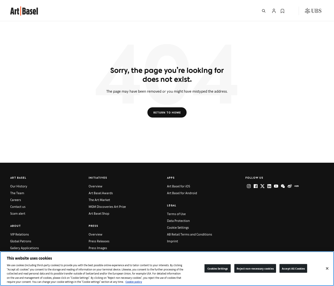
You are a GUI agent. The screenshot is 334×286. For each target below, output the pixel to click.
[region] (167, 268)
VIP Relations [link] (19, 234)
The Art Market (99, 200)
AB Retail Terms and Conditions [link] (189, 234)
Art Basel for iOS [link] (178, 186)
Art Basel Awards (101, 193)
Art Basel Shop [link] (99, 213)
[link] (24, 10)
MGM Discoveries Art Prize (107, 206)
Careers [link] (15, 200)
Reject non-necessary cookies (255, 268)
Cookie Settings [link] (178, 227)
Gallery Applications (24, 248)
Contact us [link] (18, 206)
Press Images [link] (98, 248)
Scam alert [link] (17, 213)
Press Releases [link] (99, 241)
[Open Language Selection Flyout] (291, 11)
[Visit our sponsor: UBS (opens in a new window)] (313, 11)
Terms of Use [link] (176, 214)
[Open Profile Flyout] (274, 11)
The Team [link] (17, 193)
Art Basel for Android (182, 193)
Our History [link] (18, 186)
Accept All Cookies (293, 268)
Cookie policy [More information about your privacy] (133, 281)
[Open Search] (263, 11)
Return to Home (167, 112)
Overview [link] (95, 186)
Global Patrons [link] (20, 241)
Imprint (172, 241)
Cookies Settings (217, 268)
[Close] (327, 268)
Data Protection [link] (178, 220)
